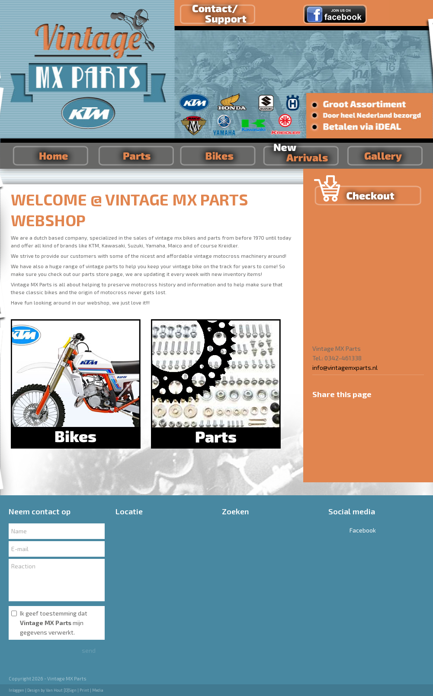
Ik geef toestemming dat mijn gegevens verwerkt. (53, 622)
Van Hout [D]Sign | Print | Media (74, 690)
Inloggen (16, 690)
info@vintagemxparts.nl (345, 367)
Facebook (352, 530)
